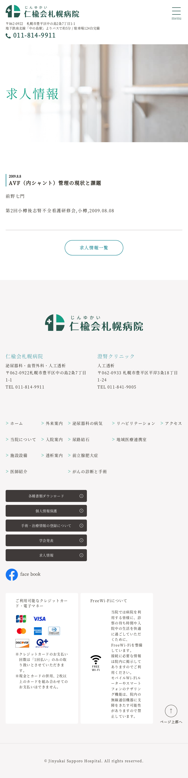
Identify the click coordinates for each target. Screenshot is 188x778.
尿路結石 (79, 439)
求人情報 (61, 555)
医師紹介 (17, 471)
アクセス (171, 423)
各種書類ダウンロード (55, 495)
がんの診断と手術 (87, 471)
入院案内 (52, 439)
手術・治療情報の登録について (52, 525)
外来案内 (52, 423)
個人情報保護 (59, 510)
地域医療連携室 (129, 439)
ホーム (14, 423)
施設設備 (17, 455)
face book (23, 574)
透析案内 (52, 455)
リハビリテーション (134, 423)
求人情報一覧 (94, 247)
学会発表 (61, 540)
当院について (21, 439)
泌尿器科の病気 (85, 423)
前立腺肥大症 (83, 455)
